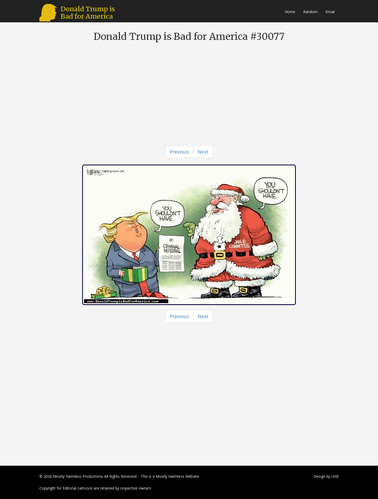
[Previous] (179, 152)
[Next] (203, 152)
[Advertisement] (189, 84)
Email (330, 11)
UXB (335, 476)
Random (310, 11)
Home (290, 11)
